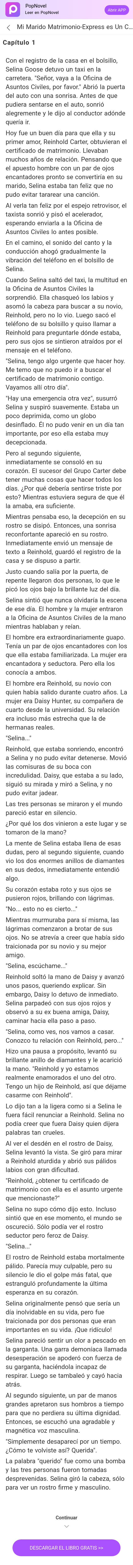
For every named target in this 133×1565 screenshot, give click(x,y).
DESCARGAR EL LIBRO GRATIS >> (66, 1548)
